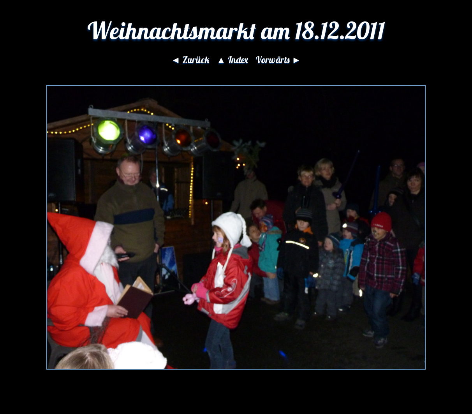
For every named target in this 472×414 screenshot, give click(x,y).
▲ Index (232, 59)
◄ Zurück (190, 59)
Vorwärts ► (278, 59)
